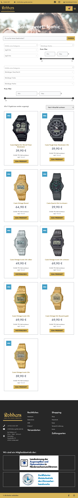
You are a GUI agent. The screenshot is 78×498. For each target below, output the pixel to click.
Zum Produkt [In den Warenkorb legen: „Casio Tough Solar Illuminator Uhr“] (57, 159)
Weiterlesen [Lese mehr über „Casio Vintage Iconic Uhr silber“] (21, 274)
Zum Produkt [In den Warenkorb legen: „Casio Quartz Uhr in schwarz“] (57, 218)
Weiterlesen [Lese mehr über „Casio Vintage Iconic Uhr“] (21, 330)
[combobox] (21, 45)
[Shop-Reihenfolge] (60, 107)
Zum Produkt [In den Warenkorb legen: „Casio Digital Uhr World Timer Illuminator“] (21, 161)
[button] (74, 8)
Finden (71, 38)
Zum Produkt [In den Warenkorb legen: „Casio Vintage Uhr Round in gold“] (57, 330)
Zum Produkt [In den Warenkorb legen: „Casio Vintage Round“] (21, 218)
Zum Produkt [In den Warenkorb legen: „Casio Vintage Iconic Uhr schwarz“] (57, 274)
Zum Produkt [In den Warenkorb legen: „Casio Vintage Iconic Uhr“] (21, 387)
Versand (22, 157)
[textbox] (21, 46)
